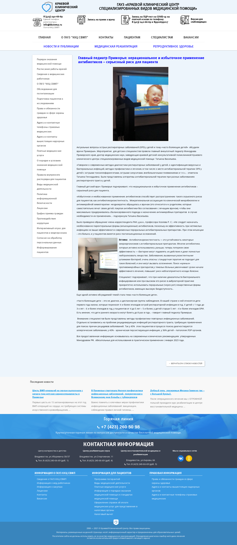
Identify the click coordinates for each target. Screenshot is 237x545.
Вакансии (191, 37)
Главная (44, 37)
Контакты (106, 37)
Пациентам (132, 37)
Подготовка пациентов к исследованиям (50, 101)
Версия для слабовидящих (198, 20)
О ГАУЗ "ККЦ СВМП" (74, 37)
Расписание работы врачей (52, 69)
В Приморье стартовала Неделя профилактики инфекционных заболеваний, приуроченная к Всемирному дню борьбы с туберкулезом (117, 394)
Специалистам (162, 37)
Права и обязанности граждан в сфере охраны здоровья (50, 113)
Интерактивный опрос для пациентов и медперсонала (52, 230)
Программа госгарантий (107, 479)
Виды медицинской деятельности (47, 187)
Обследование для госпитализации (47, 91)
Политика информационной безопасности (47, 198)
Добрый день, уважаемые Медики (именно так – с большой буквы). (177, 392)
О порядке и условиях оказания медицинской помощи (49, 165)
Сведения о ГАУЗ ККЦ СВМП (51, 479)
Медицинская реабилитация (115, 46)
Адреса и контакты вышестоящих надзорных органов (50, 141)
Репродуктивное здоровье (173, 46)
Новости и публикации (61, 46)
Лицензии (42, 208)
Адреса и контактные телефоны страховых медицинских (48, 127)
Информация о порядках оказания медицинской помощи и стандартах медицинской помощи (113, 494)
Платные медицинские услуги (49, 153)
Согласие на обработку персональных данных (49, 240)
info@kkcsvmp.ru (52, 24)
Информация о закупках (49, 486)
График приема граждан (50, 213)
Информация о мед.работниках (53, 483)
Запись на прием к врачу (101, 19)
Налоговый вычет (103, 514)
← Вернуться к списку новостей (185, 363)
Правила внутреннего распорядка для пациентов (51, 177)
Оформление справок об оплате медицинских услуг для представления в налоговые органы (115, 506)
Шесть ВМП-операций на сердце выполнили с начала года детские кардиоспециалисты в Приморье (57, 394)
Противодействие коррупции (46, 221)
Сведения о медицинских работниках (50, 76)
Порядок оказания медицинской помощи (49, 61)
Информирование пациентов (47, 250)
